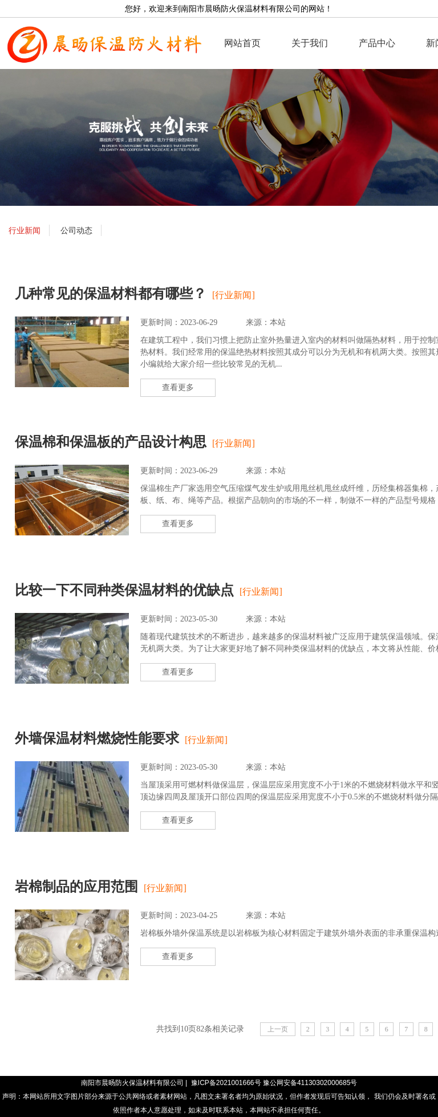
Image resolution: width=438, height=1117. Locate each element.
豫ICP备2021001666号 (226, 1083)
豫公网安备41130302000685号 (310, 1083)
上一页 (277, 1029)
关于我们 (309, 43)
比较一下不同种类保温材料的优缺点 (124, 590)
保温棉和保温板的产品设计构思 (110, 441)
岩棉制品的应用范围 (76, 886)
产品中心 (377, 43)
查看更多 (178, 387)
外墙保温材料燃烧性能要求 (97, 738)
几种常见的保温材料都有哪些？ (110, 293)
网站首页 (242, 43)
